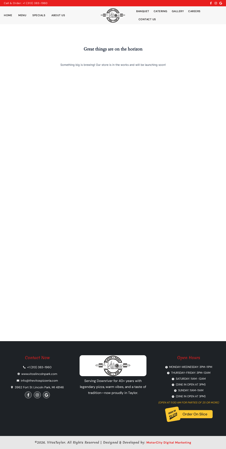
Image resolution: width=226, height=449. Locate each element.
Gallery (178, 11)
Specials (38, 15)
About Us (58, 15)
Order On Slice (195, 414)
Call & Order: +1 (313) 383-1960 (26, 3)
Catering (160, 11)
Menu (22, 15)
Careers (194, 11)
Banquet (142, 11)
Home (8, 15)
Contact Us (147, 19)
